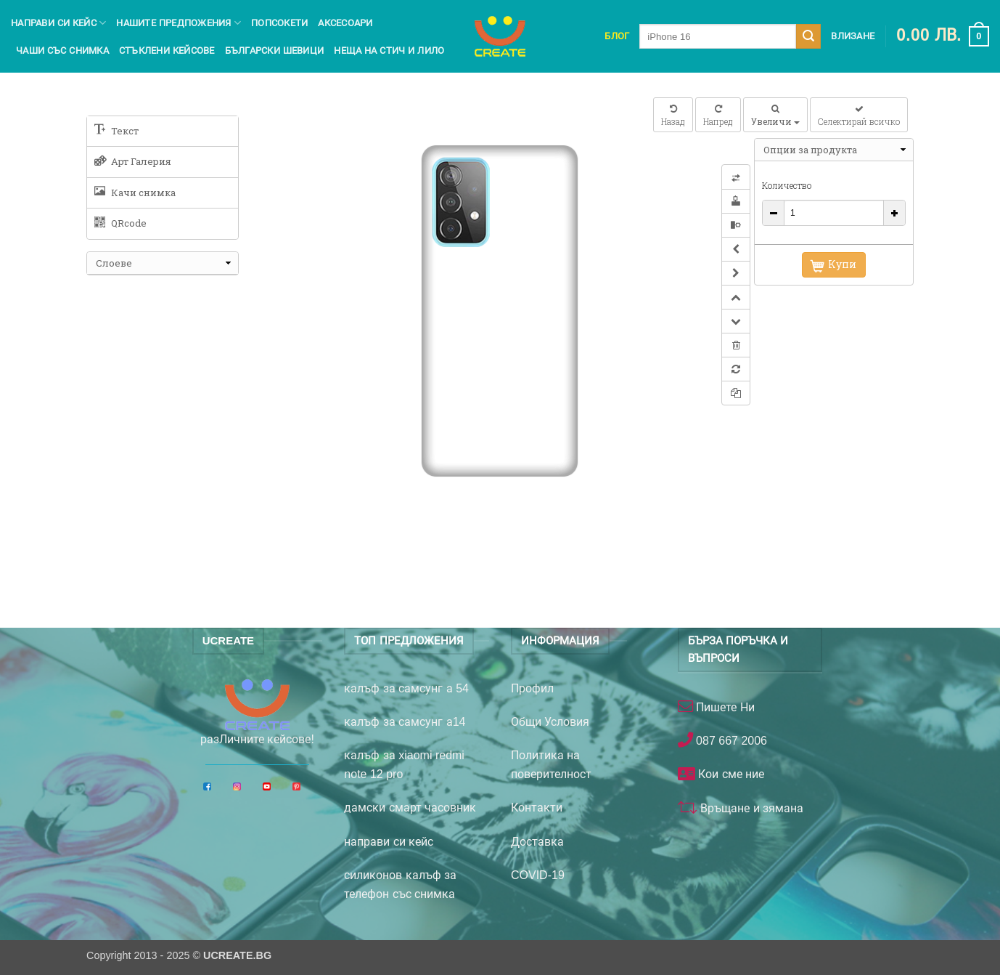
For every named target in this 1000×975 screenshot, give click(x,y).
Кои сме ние (729, 774)
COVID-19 (538, 875)
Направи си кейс (58, 23)
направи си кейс (388, 842)
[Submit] (808, 36)
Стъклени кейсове (167, 50)
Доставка (537, 842)
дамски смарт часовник (410, 807)
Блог (616, 36)
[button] (942, 36)
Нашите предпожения (178, 23)
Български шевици (274, 50)
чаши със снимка (62, 50)
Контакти (536, 807)
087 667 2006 (730, 741)
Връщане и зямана (750, 808)
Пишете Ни (724, 707)
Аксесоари (345, 22)
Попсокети (279, 22)
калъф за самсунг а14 (404, 722)
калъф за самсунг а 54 (406, 688)
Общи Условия (550, 722)
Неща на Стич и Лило (389, 50)
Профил (532, 688)
